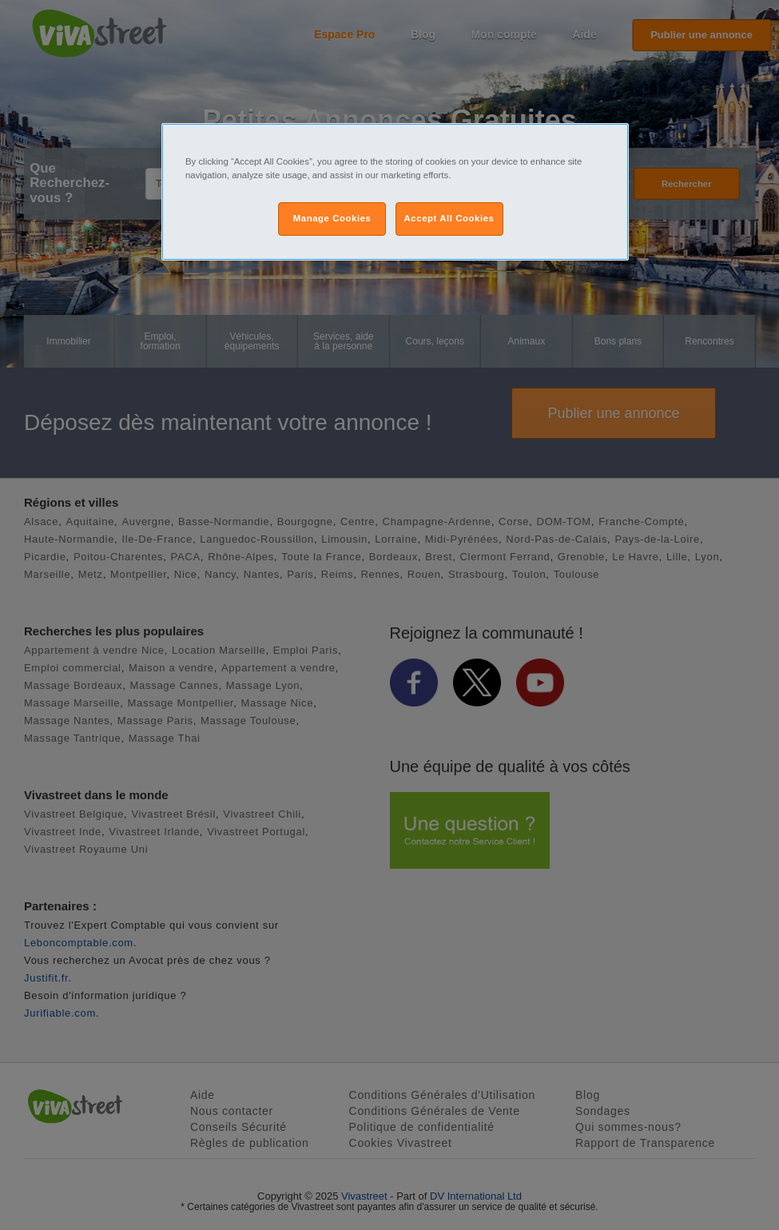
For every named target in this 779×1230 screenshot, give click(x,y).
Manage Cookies (332, 218)
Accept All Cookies (449, 218)
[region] (395, 192)
